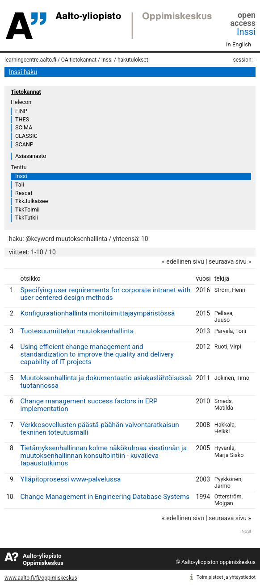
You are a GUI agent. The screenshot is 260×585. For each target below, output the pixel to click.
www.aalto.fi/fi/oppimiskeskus (40, 578)
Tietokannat (26, 91)
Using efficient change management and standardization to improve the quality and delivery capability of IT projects (96, 354)
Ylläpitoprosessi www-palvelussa (70, 479)
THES (22, 119)
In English (238, 44)
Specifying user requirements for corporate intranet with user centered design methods (105, 294)
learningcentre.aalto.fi (30, 60)
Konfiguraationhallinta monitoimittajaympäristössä (97, 313)
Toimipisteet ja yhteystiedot (226, 577)
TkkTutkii (26, 217)
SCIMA (23, 127)
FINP (21, 111)
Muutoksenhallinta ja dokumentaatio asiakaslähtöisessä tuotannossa (106, 382)
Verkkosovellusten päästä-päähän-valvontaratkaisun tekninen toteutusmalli (99, 428)
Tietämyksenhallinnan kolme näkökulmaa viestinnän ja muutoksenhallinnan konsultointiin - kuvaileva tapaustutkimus (103, 455)
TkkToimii (27, 209)
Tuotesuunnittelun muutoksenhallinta (77, 331)
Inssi (246, 31)
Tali (19, 184)
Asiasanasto (30, 156)
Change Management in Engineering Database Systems (104, 497)
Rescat (24, 193)
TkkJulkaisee (31, 201)
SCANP (24, 144)
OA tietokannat (78, 60)
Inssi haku (23, 71)
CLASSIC (26, 136)
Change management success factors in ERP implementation (88, 405)
